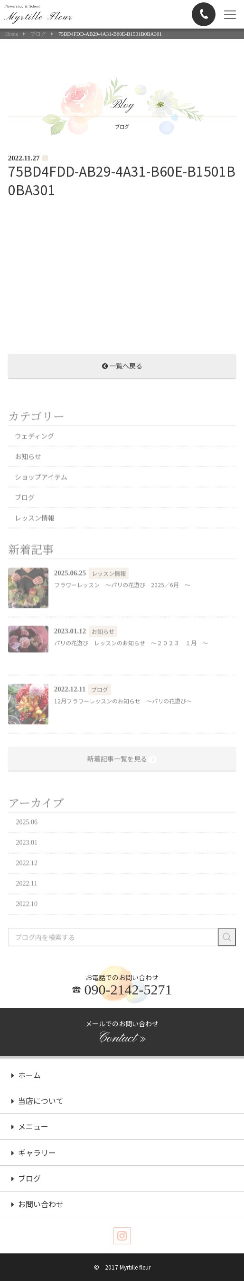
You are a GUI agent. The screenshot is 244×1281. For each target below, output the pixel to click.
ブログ (38, 34)
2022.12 (27, 882)
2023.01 (27, 862)
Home (11, 34)
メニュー (29, 1127)
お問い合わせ (37, 1205)
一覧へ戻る (122, 369)
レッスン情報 (35, 537)
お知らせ (28, 476)
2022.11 (27, 903)
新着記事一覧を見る (122, 779)
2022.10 (27, 923)
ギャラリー (33, 1154)
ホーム (26, 1076)
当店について (37, 1102)
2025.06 (27, 841)
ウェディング (34, 455)
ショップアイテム (41, 496)
